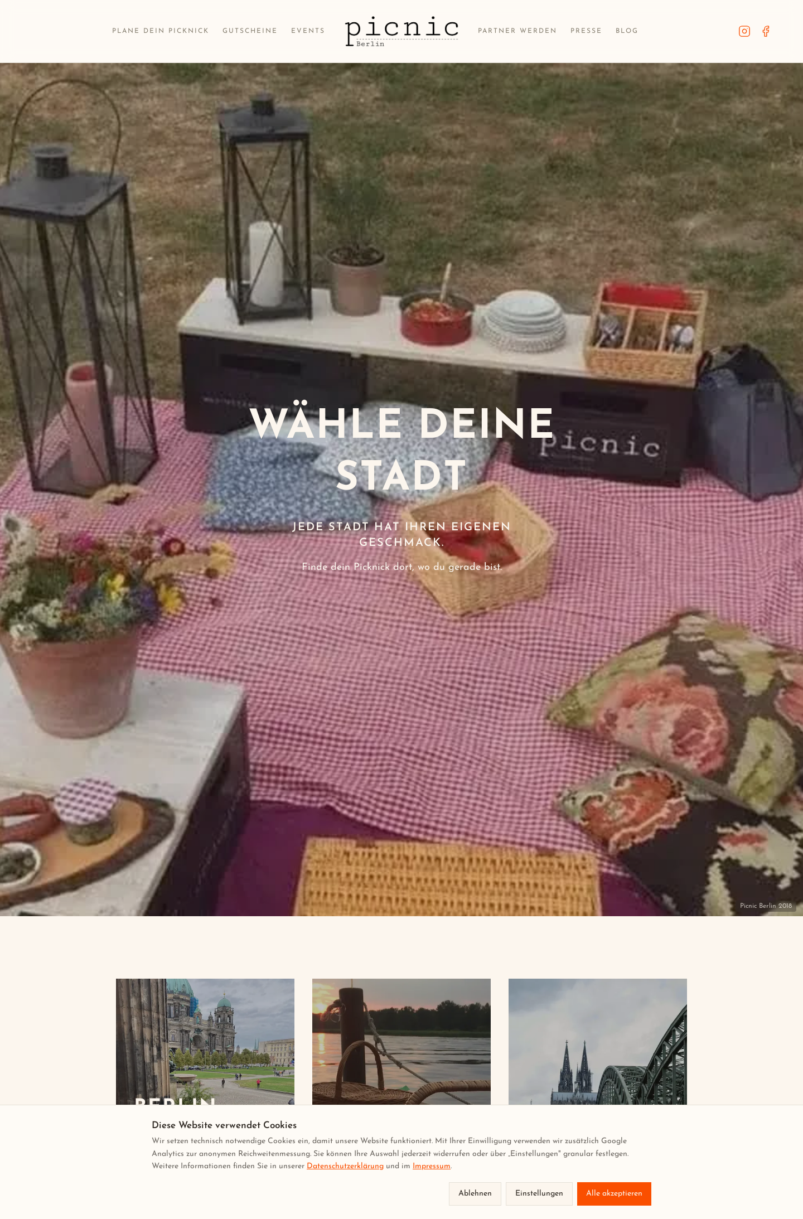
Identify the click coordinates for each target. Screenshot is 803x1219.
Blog (627, 31)
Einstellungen (539, 1193)
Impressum (432, 1166)
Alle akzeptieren (614, 1193)
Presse (586, 31)
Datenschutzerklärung (345, 1166)
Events (308, 31)
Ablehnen (475, 1193)
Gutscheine (250, 31)
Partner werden (517, 31)
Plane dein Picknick (160, 31)
